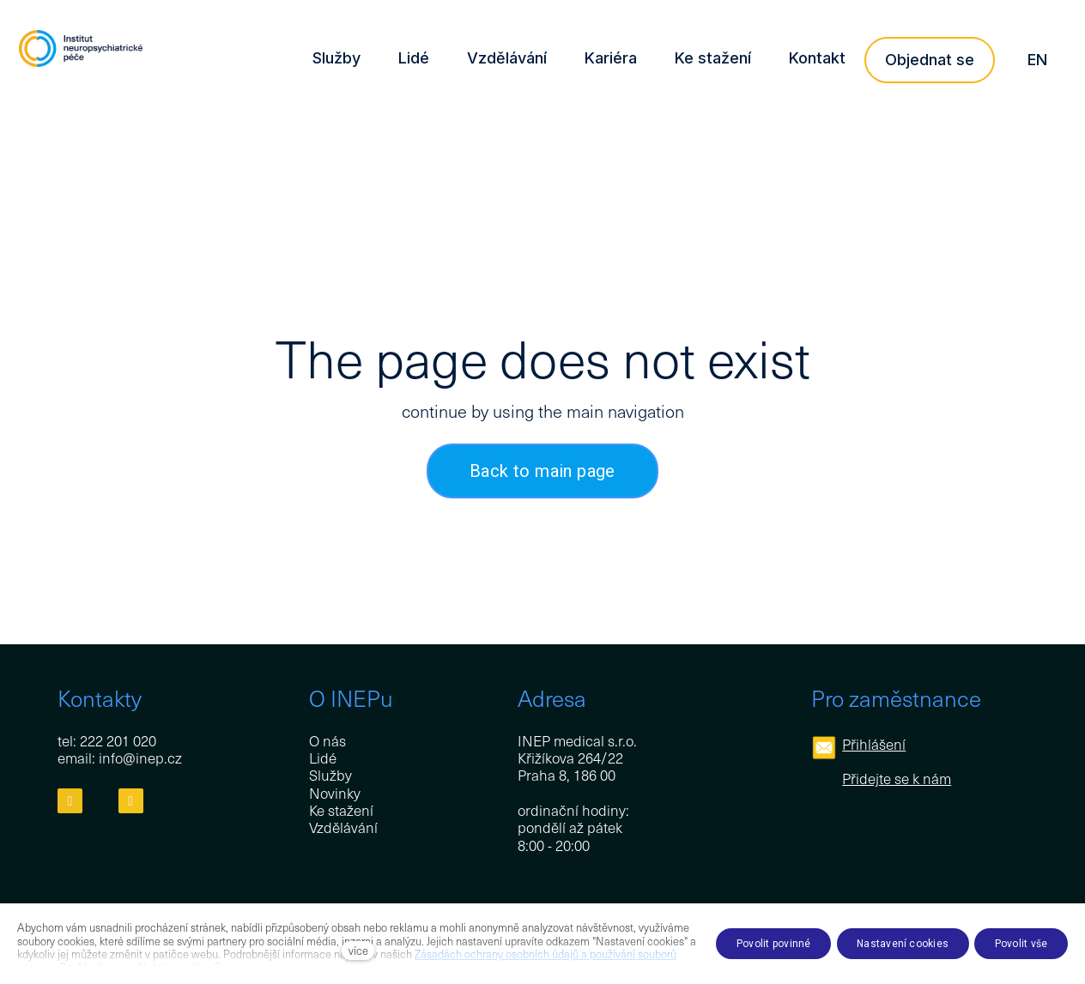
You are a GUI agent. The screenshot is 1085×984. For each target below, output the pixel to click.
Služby (330, 775)
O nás (327, 740)
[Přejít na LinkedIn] (130, 801)
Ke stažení (341, 811)
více (358, 950)
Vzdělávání (343, 828)
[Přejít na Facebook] (70, 801)
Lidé (322, 757)
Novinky (335, 793)
